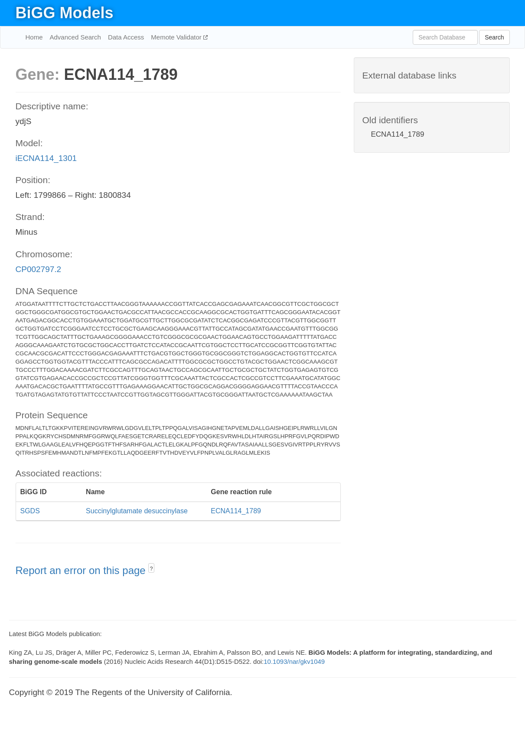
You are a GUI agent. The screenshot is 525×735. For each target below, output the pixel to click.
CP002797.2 (39, 269)
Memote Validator (177, 37)
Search (494, 37)
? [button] (151, 569)
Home (34, 37)
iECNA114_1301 (46, 158)
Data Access (126, 37)
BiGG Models (65, 13)
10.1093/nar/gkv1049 (294, 661)
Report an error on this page (82, 570)
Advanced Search (75, 37)
